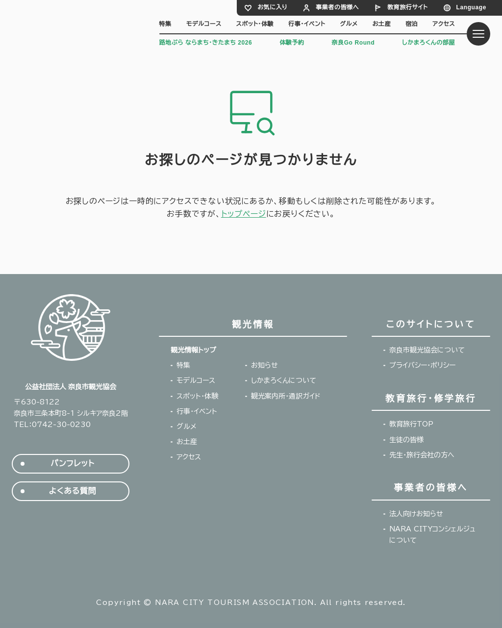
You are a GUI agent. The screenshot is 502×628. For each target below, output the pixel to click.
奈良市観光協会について (427, 350)
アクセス (443, 24)
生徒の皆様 (406, 439)
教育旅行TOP (411, 424)
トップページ (243, 214)
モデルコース (204, 24)
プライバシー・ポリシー (422, 365)
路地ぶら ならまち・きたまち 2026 (205, 42)
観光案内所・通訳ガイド (286, 396)
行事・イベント (306, 24)
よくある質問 (73, 491)
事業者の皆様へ (337, 7)
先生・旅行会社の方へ (421, 455)
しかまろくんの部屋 (428, 42)
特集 (165, 24)
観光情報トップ (193, 350)
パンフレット (72, 463)
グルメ (348, 24)
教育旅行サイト (407, 7)
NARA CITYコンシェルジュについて (432, 535)
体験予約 (291, 42)
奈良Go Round (353, 42)
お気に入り (272, 7)
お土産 (382, 24)
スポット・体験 (255, 24)
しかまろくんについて (283, 380)
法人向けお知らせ (416, 513)
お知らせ (264, 365)
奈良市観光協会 (73, 26)
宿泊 (411, 24)
